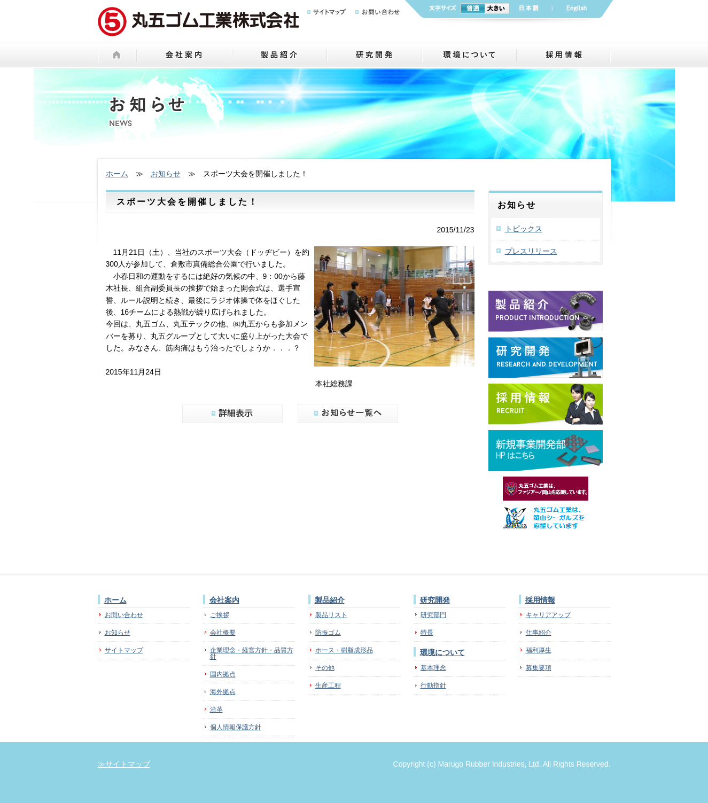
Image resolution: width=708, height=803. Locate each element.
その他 (324, 668)
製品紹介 (330, 600)
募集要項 (538, 668)
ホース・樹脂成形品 (344, 650)
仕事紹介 (538, 632)
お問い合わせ (124, 615)
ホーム (117, 173)
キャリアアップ (548, 615)
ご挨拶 (219, 615)
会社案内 (224, 600)
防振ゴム (328, 632)
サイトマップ (124, 650)
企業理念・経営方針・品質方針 (251, 653)
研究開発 (435, 600)
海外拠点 (223, 692)
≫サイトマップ (124, 764)
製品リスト (331, 615)
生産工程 (328, 685)
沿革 (216, 709)
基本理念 (433, 668)
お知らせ (166, 173)
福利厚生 (538, 650)
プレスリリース (531, 251)
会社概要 (223, 632)
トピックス (523, 228)
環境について (442, 652)
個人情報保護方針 (235, 727)
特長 (427, 632)
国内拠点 (223, 674)
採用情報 (540, 600)
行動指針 (433, 685)
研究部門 (433, 615)
